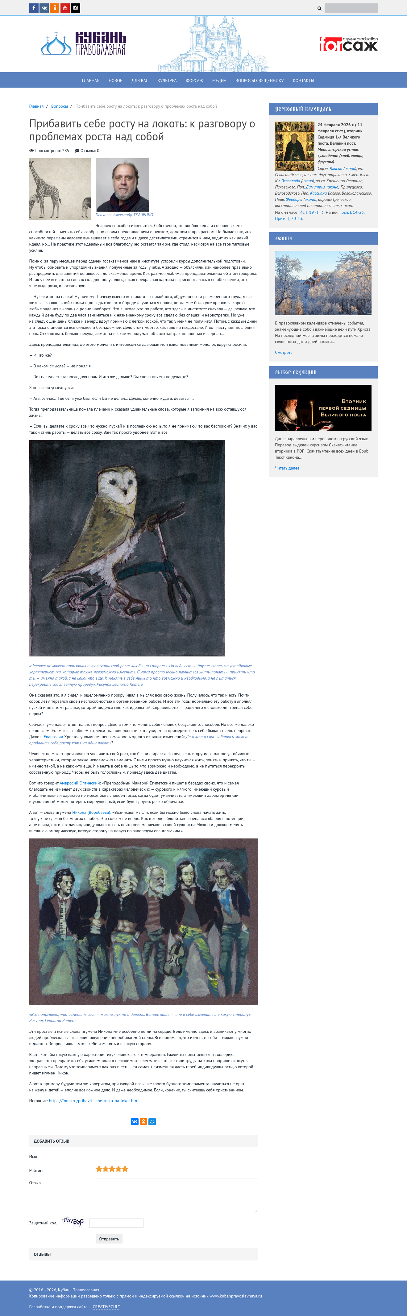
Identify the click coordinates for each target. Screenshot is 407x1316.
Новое (115, 80)
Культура (167, 80)
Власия (336, 168)
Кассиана (318, 193)
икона (349, 168)
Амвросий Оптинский (80, 783)
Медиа (219, 80)
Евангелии (53, 736)
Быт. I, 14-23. (353, 212)
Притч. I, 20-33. (289, 218)
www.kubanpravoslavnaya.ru (236, 1296)
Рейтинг (36, 1170)
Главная (91, 80)
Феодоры (294, 199)
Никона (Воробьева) (91, 812)
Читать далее (287, 468)
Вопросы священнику (259, 80)
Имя (33, 1156)
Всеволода (290, 181)
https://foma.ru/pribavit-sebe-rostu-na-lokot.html (94, 1100)
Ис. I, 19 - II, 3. (311, 212)
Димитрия (315, 187)
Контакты (303, 80)
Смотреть (284, 352)
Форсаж (194, 80)
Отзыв (35, 1183)
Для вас (140, 80)
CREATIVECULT (106, 1307)
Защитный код (42, 1222)
